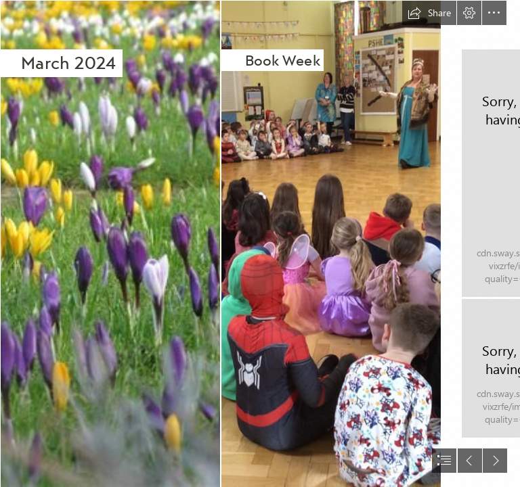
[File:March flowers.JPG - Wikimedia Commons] (109, 243)
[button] (429, 13)
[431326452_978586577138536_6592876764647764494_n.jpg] (330, 243)
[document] (260, 243)
